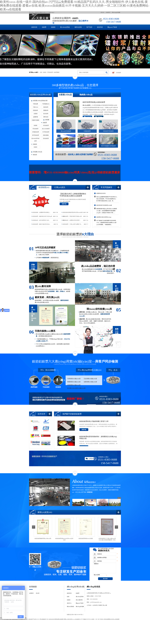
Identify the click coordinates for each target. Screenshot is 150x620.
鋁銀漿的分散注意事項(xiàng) (103, 217)
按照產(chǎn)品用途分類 (40, 100)
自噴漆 (35, 113)
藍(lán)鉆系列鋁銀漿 (36, 139)
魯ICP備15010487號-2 (77, 614)
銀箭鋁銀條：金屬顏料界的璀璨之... (41, 212)
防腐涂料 (35, 110)
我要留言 (104, 568)
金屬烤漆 (35, 117)
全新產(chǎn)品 (65, 95)
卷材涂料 (45, 107)
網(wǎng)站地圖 (116, 12)
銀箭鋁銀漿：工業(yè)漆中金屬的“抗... (72, 224)
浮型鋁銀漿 (50, 72)
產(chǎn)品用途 (65, 27)
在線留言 (108, 12)
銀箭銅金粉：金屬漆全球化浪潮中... (72, 220)
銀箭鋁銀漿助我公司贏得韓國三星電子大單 (93, 421)
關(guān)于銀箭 (112, 27)
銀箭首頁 (34, 27)
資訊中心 (69, 603)
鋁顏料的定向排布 (101, 193)
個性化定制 (78, 27)
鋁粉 (41, 72)
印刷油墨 (35, 104)
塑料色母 (45, 117)
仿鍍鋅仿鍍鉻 (35, 120)
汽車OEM (35, 107)
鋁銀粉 (53, 27)
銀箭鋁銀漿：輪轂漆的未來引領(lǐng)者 (42, 216)
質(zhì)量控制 (79, 600)
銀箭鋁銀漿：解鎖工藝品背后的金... (41, 224)
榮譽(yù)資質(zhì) (45, 512)
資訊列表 (100, 27)
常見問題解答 (106, 187)
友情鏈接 (33, 587)
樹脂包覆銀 (46, 135)
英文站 (102, 12)
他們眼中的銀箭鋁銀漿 (72, 414)
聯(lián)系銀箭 (70, 606)
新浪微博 (118, 72)
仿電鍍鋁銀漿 (35, 132)
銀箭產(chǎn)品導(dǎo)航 (40, 95)
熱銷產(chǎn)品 (85, 95)
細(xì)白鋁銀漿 (45, 128)
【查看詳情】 (89, 492)
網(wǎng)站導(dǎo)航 (75, 587)
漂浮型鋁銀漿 (35, 135)
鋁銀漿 (44, 27)
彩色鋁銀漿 (46, 138)
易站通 (37, 593)
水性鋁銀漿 (46, 125)
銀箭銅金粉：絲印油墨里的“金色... (41, 220)
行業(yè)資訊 (59, 187)
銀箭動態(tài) (44, 187)
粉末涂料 (45, 113)
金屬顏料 (31, 593)
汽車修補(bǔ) (45, 104)
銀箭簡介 (92, 482)
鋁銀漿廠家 (56, 72)
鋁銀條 (35, 125)
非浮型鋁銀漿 (45, 132)
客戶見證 (89, 27)
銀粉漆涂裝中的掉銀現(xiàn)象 (104, 205)
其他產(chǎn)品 (37, 152)
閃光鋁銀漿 (35, 128)
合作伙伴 (41, 414)
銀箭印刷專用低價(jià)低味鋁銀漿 (94, 102)
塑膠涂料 (45, 110)
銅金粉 (35, 154)
